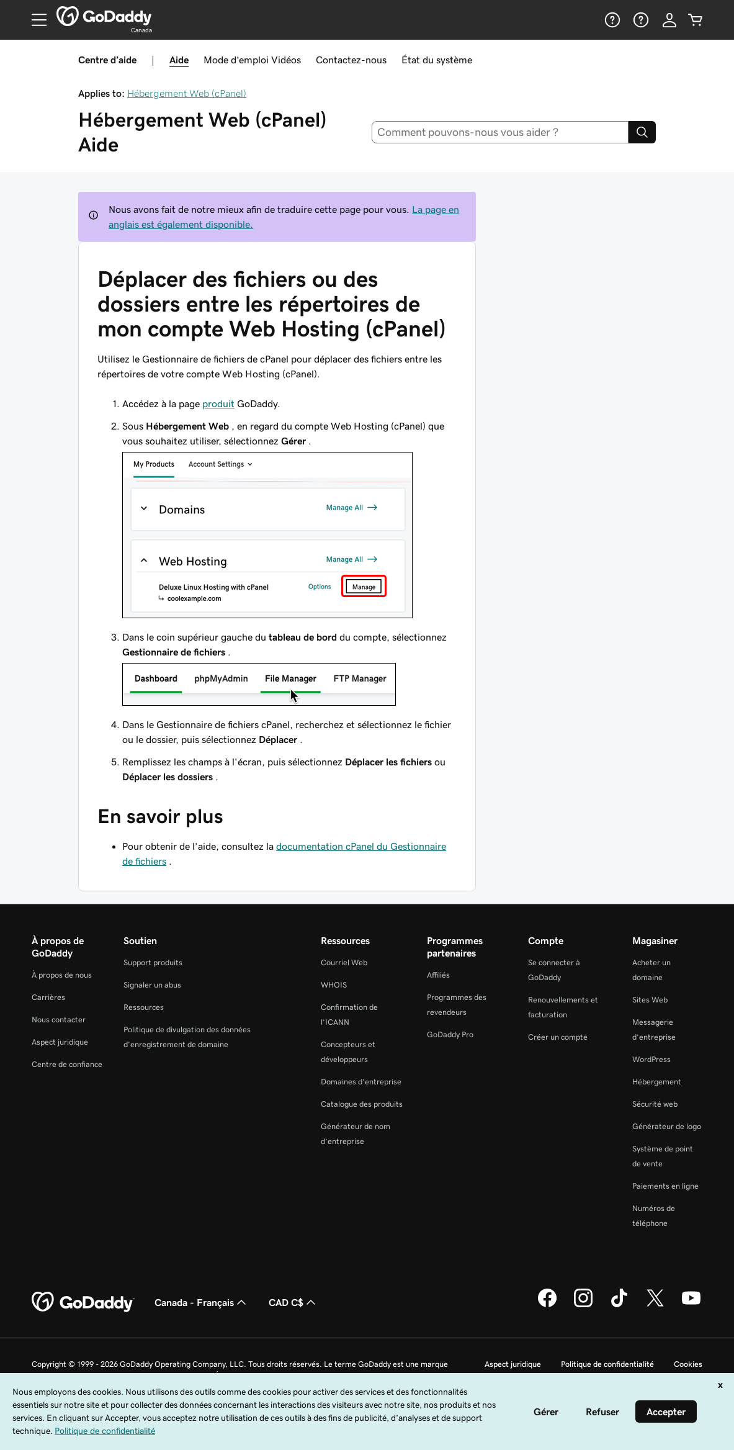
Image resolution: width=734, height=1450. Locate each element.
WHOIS (334, 985)
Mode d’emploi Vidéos (252, 60)
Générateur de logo (666, 1126)
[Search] (642, 132)
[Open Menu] (34, 20)
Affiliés (438, 975)
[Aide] (611, 20)
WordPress (651, 1059)
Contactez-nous (351, 60)
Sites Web (650, 1000)
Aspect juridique (60, 1042)
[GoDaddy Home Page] (83, 1302)
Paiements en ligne (665, 1186)
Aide (179, 60)
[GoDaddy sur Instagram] (583, 1305)
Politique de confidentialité (607, 1364)
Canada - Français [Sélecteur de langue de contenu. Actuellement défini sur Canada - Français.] (201, 1302)
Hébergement (656, 1082)
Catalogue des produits (362, 1104)
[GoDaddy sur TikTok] (619, 1305)
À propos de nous (62, 975)
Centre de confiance (67, 1064)
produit (218, 403)
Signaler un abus (152, 985)
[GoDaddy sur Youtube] (691, 1305)
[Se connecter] (669, 20)
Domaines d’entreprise (361, 1082)
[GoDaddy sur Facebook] (547, 1305)
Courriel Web (344, 962)
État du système (436, 60)
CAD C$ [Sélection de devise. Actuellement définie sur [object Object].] (293, 1302)
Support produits (152, 962)
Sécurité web (655, 1104)
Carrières (48, 997)
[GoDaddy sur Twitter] (655, 1305)
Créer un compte (558, 1037)
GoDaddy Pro (450, 1034)
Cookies (688, 1364)
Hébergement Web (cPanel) (186, 93)
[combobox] (500, 132)
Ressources (143, 1007)
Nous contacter (59, 1019)
